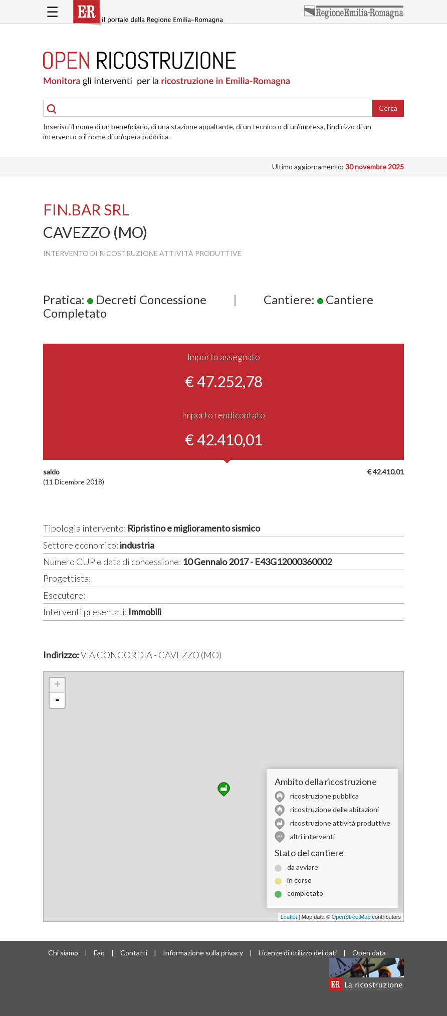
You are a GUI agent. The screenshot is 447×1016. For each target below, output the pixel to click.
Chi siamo (63, 952)
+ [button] (57, 685)
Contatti (133, 952)
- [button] (57, 700)
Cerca (388, 108)
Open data (369, 952)
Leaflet (289, 917)
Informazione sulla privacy (203, 952)
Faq (99, 952)
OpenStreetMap (351, 917)
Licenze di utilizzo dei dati (298, 952)
